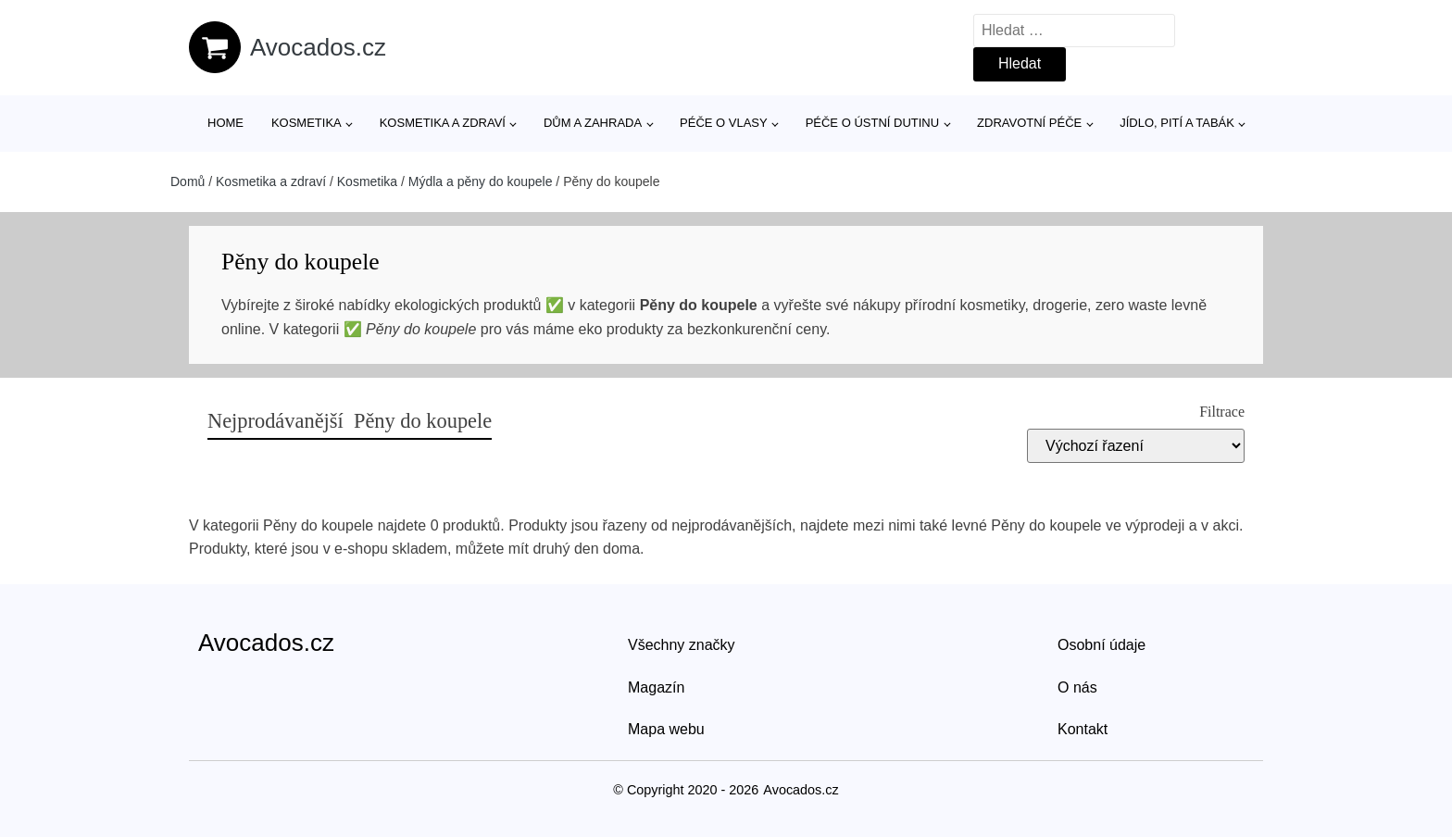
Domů (187, 181)
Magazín (656, 687)
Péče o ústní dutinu (872, 123)
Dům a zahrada (593, 123)
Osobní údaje (1101, 645)
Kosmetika (306, 123)
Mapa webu (666, 729)
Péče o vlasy (724, 123)
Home (225, 123)
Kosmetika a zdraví (443, 123)
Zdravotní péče (1029, 123)
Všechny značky (681, 645)
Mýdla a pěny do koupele (480, 181)
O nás (1077, 687)
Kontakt (1083, 729)
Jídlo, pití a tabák (1177, 123)
